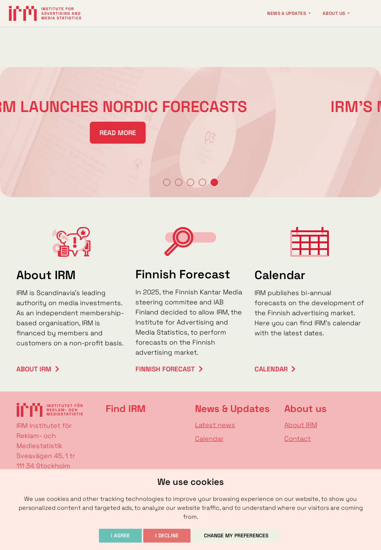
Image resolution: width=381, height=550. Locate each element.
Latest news (215, 425)
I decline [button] (167, 535)
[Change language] (364, 13)
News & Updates (287, 13)
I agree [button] (120, 535)
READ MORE (93, 132)
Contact (297, 438)
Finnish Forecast (165, 369)
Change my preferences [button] (236, 535)
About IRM (33, 369)
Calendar (271, 369)
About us (334, 13)
